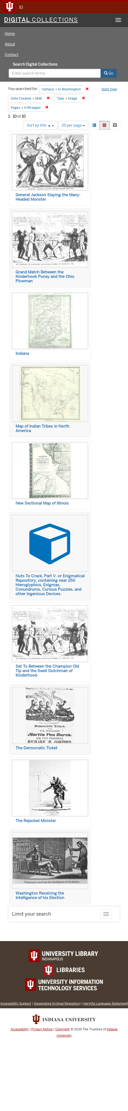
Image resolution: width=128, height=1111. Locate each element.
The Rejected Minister (36, 820)
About (10, 44)
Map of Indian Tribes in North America (42, 428)
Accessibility (20, 1029)
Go (108, 73)
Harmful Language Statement (105, 1003)
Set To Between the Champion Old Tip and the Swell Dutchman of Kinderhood (47, 671)
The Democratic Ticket (36, 748)
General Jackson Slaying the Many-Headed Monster (48, 197)
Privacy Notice (42, 1029)
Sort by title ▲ (40, 125)
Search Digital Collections (35, 64)
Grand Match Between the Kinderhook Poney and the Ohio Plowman (45, 276)
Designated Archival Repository (57, 1003)
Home (10, 33)
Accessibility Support (15, 1003)
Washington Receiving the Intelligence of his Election (40, 895)
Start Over (109, 89)
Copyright (62, 1029)
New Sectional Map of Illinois (42, 503)
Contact (11, 54)
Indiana (22, 353)
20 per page (73, 125)
